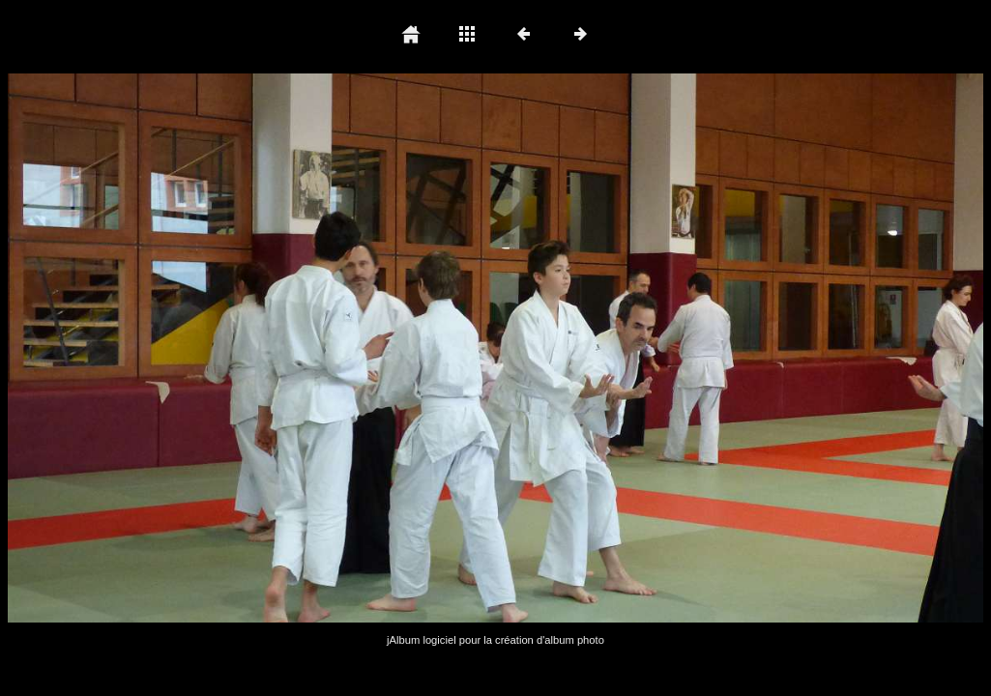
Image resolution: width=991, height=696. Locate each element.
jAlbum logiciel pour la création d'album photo (495, 640)
